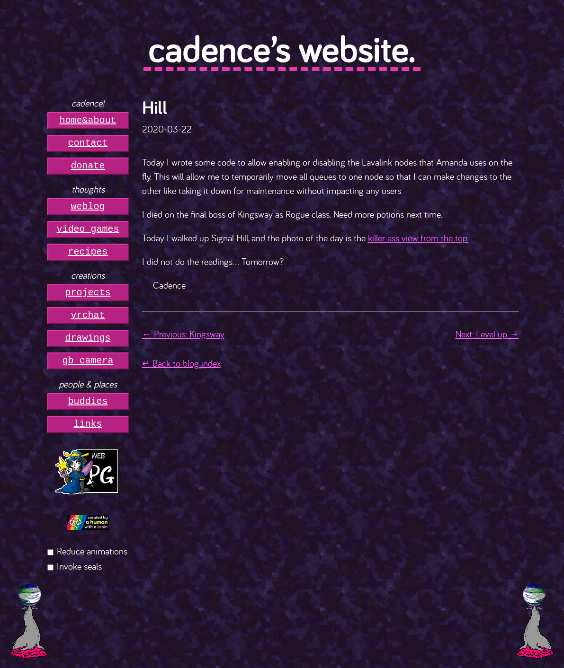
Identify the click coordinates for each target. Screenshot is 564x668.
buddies (88, 401)
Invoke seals (79, 566)
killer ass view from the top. (418, 238)
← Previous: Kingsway (183, 334)
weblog (88, 206)
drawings (88, 338)
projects (88, 292)
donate (88, 165)
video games (88, 229)
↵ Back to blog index (181, 363)
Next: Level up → (487, 334)
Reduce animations (92, 551)
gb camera (88, 360)
